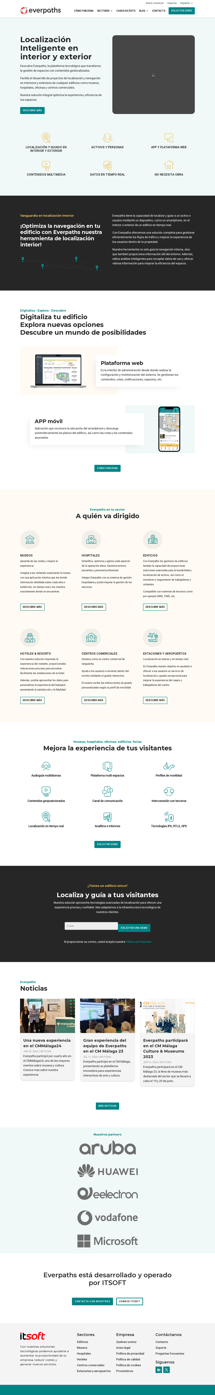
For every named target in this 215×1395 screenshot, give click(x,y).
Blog (142, 11)
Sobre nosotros (155, 3)
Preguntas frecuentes (170, 1348)
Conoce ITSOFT (129, 1296)
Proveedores (124, 1365)
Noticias (46, 1046)
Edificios (82, 1336)
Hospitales (84, 1348)
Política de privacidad (130, 1348)
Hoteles (82, 1354)
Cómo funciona (83, 11)
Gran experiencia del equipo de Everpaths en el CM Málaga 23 (104, 1040)
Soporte (172, 3)
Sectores (103, 11)
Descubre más (32, 110)
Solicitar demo (181, 10)
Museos (82, 1342)
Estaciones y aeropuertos (94, 1365)
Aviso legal (123, 1342)
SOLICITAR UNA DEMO (135, 926)
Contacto (159, 11)
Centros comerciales (90, 1360)
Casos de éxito (126, 11)
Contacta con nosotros (92, 1296)
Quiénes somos (126, 1336)
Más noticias (107, 1100)
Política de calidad (128, 1354)
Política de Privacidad (138, 936)
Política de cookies (128, 1360)
